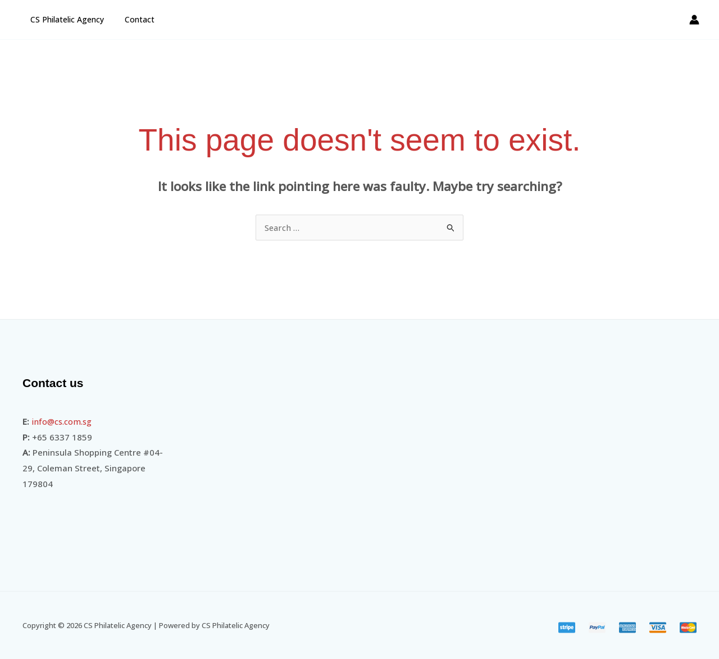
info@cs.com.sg (63, 421)
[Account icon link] (694, 20)
